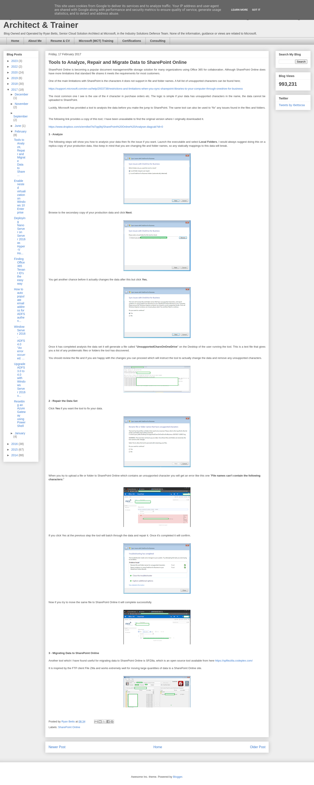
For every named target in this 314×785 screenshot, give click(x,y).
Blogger (177, 776)
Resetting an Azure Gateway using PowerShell (20, 414)
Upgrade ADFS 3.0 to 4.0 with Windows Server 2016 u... (20, 379)
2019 (15, 78)
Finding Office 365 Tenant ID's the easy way (19, 271)
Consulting (157, 40)
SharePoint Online (69, 727)
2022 (15, 66)
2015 (15, 449)
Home (15, 40)
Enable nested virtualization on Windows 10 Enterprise (20, 196)
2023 (15, 61)
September (20, 116)
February (20, 131)
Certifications (131, 40)
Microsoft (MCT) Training (96, 40)
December (21, 94)
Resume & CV (60, 40)
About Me (35, 40)
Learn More (239, 9)
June (18, 125)
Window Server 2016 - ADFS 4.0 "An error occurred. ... (20, 342)
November (21, 103)
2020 (15, 72)
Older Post (257, 747)
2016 (15, 444)
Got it (256, 9)
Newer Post (57, 747)
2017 (15, 89)
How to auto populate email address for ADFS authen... (19, 305)
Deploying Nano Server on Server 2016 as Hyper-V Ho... (20, 235)
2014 (15, 455)
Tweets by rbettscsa (292, 105)
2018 (15, 83)
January (20, 433)
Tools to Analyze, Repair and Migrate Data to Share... (19, 157)
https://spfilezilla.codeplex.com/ (234, 660)
